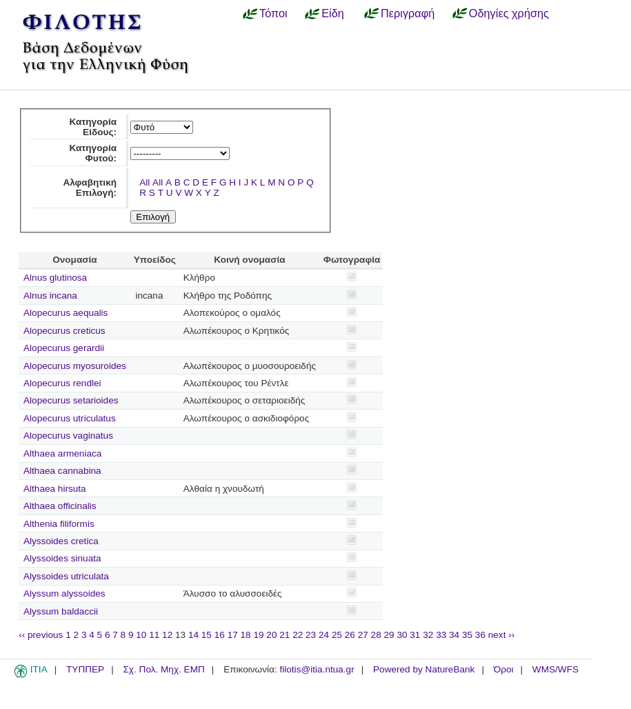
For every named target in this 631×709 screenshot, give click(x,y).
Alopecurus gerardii (63, 348)
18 (246, 635)
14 (193, 635)
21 (284, 635)
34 (454, 635)
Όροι (504, 669)
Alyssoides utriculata (66, 576)
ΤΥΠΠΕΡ (85, 669)
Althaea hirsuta (54, 488)
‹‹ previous (41, 635)
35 (467, 635)
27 (363, 635)
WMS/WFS (555, 669)
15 (206, 635)
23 (311, 635)
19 (258, 635)
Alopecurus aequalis (65, 313)
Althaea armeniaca (62, 453)
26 (350, 635)
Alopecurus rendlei (62, 383)
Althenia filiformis (58, 524)
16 (219, 635)
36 (480, 635)
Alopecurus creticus (64, 331)
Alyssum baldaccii (60, 611)
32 (428, 635)
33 (441, 635)
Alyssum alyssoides (64, 593)
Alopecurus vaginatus (68, 435)
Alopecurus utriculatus (69, 418)
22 (297, 635)
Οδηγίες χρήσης (509, 13)
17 (233, 635)
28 (376, 635)
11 (154, 635)
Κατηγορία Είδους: (93, 127)
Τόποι (273, 13)
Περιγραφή (407, 13)
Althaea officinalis (60, 506)
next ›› (501, 635)
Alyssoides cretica (61, 541)
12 (167, 635)
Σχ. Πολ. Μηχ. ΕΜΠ (163, 669)
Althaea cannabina (62, 471)
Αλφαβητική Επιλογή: (90, 187)
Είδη (332, 13)
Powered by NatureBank (423, 669)
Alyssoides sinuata (62, 558)
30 (402, 635)
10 (141, 635)
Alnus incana (50, 295)
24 (324, 635)
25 (337, 635)
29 (389, 635)
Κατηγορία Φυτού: (93, 153)
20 (271, 635)
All (144, 182)
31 (415, 635)
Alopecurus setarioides (71, 400)
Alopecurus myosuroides (74, 366)
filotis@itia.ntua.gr (316, 669)
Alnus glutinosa (55, 277)
